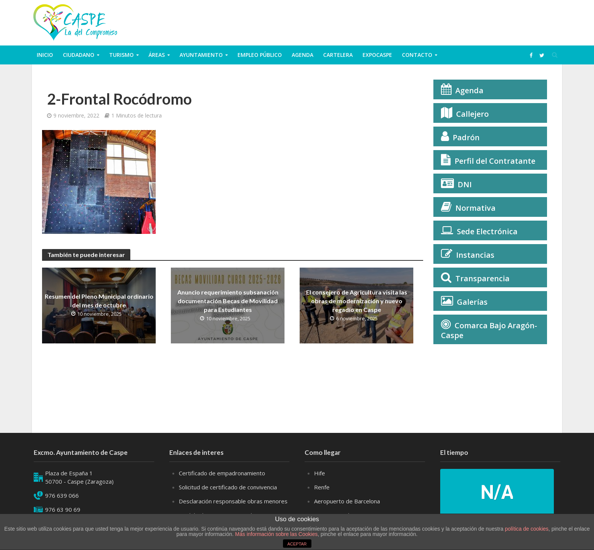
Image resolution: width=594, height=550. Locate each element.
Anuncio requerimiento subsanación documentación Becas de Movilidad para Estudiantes (227, 300)
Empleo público (260, 54)
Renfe (322, 487)
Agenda (302, 54)
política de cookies (527, 529)
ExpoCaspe (377, 54)
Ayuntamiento (201, 54)
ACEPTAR (296, 544)
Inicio (45, 54)
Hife (319, 473)
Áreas (156, 54)
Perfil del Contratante (495, 161)
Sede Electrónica (487, 231)
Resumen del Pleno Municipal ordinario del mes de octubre (99, 301)
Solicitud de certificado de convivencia (228, 487)
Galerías (472, 302)
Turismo (121, 54)
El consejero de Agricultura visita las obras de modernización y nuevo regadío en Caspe (356, 300)
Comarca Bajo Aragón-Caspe (489, 330)
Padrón (466, 137)
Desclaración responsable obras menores (233, 501)
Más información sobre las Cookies (276, 534)
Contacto (417, 54)
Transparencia (482, 278)
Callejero (472, 114)
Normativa (475, 208)
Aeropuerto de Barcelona (347, 501)
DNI (465, 184)
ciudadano (78, 54)
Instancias (475, 255)
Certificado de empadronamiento (222, 473)
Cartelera (338, 54)
